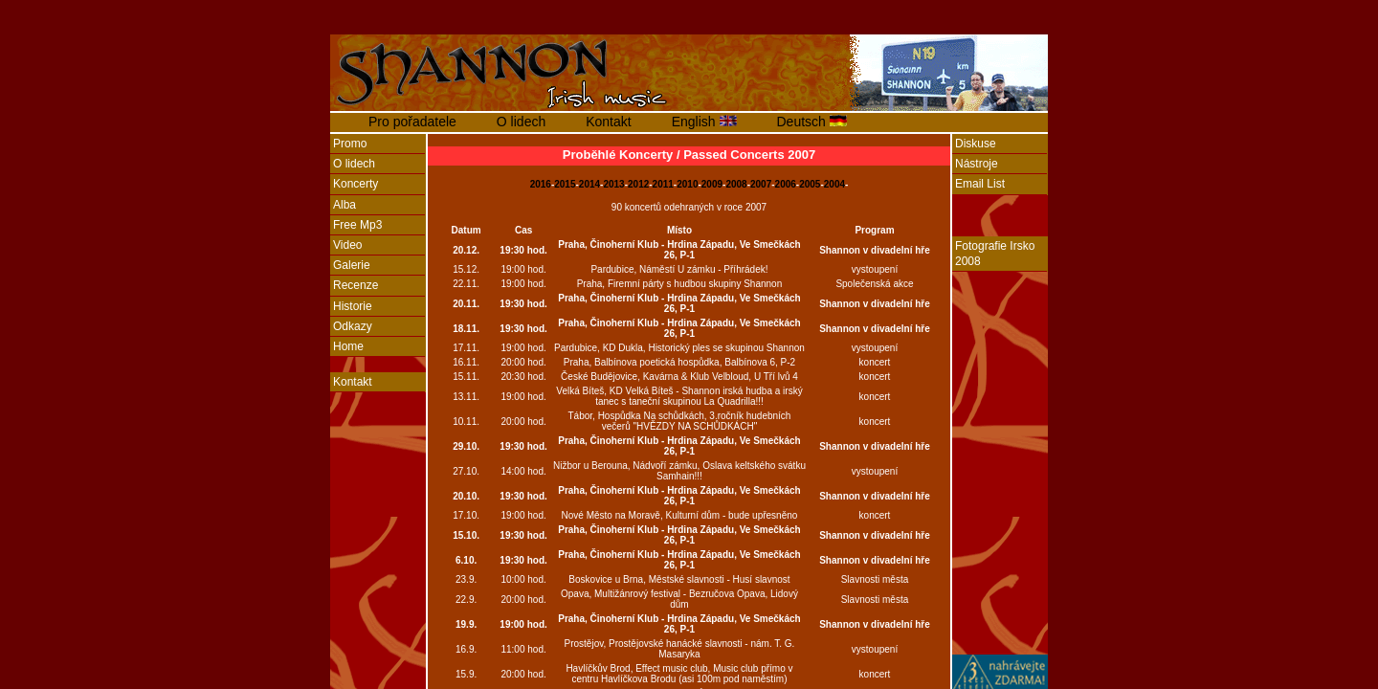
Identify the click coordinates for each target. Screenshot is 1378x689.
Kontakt (608, 121)
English (696, 121)
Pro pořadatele (412, 121)
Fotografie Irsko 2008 (994, 253)
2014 (589, 184)
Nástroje (976, 163)
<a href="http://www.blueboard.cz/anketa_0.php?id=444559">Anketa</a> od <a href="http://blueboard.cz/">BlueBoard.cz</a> (1000, 470)
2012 (638, 184)
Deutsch (803, 121)
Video (347, 245)
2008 (735, 184)
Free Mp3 (357, 225)
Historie (352, 306)
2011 (663, 184)
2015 (564, 184)
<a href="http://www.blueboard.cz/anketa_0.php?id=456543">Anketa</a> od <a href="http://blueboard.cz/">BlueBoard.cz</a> (378, 569)
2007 (760, 184)
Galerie (351, 265)
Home (348, 346)
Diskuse (975, 143)
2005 (809, 184)
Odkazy (352, 326)
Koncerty (355, 183)
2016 (540, 184)
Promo (350, 143)
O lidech (521, 121)
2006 (785, 184)
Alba (344, 204)
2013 (613, 184)
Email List (980, 183)
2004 (834, 184)
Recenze (355, 285)
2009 (711, 184)
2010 (687, 184)
